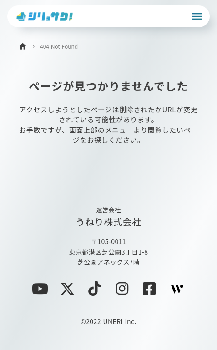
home (22, 46)
